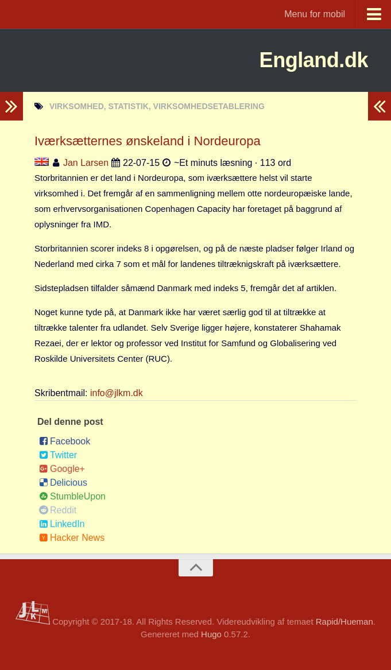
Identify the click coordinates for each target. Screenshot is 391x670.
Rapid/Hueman (344, 621)
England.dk (304, 60)
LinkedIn (62, 524)
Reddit (57, 510)
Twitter (58, 455)
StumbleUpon (72, 496)
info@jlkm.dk (116, 393)
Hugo (211, 634)
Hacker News (71, 538)
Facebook (64, 441)
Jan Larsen (86, 163)
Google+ (62, 469)
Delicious (63, 482)
